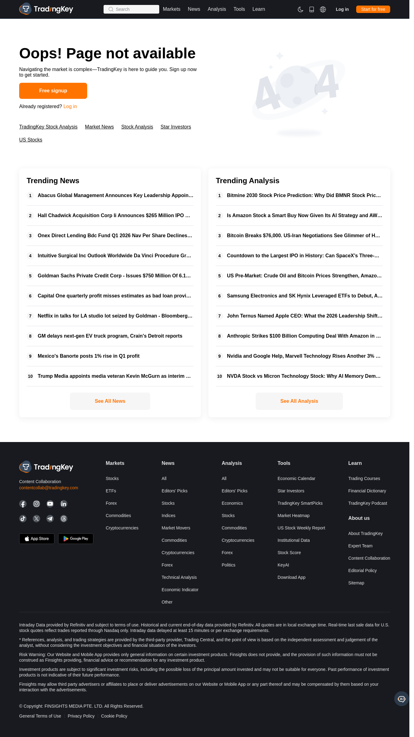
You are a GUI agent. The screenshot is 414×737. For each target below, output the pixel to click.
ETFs (111, 490)
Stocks (112, 478)
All (164, 478)
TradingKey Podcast (367, 503)
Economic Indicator (180, 589)
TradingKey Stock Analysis (48, 126)
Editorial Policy (362, 570)
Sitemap (356, 582)
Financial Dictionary (367, 490)
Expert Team (360, 545)
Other (167, 602)
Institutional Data (294, 540)
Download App (291, 577)
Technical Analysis (179, 577)
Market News (99, 126)
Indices (168, 515)
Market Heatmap (293, 515)
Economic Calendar (296, 478)
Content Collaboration (369, 558)
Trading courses (364, 478)
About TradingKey (365, 533)
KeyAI (283, 564)
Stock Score (289, 552)
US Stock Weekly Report (301, 527)
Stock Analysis (137, 126)
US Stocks (30, 139)
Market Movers (176, 527)
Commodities (118, 515)
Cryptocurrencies (122, 527)
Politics (228, 564)
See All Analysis (299, 401)
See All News (110, 401)
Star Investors (175, 126)
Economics (232, 503)
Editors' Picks (175, 490)
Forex (111, 503)
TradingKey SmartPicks (300, 503)
